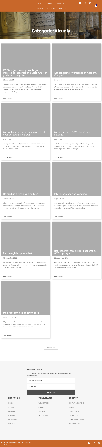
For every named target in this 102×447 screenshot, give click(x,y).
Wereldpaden (44, 403)
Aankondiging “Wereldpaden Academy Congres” (75, 74)
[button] (51, 347)
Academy (42, 407)
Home (40, 3)
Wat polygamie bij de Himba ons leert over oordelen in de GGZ (24, 133)
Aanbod (49, 3)
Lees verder (7, 98)
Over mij (39, 8)
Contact (62, 8)
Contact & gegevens (76, 403)
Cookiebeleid (74, 415)
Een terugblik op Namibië (17, 253)
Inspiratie (60, 3)
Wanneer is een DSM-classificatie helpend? (72, 133)
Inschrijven (51, 392)
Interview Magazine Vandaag (70, 193)
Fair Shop (42, 411)
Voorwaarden (74, 423)
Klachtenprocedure (77, 419)
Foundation (43, 415)
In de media (51, 8)
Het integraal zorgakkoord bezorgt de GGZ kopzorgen (75, 252)
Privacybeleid (74, 411)
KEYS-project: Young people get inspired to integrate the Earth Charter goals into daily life (25, 73)
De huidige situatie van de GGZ (20, 193)
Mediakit (72, 407)
